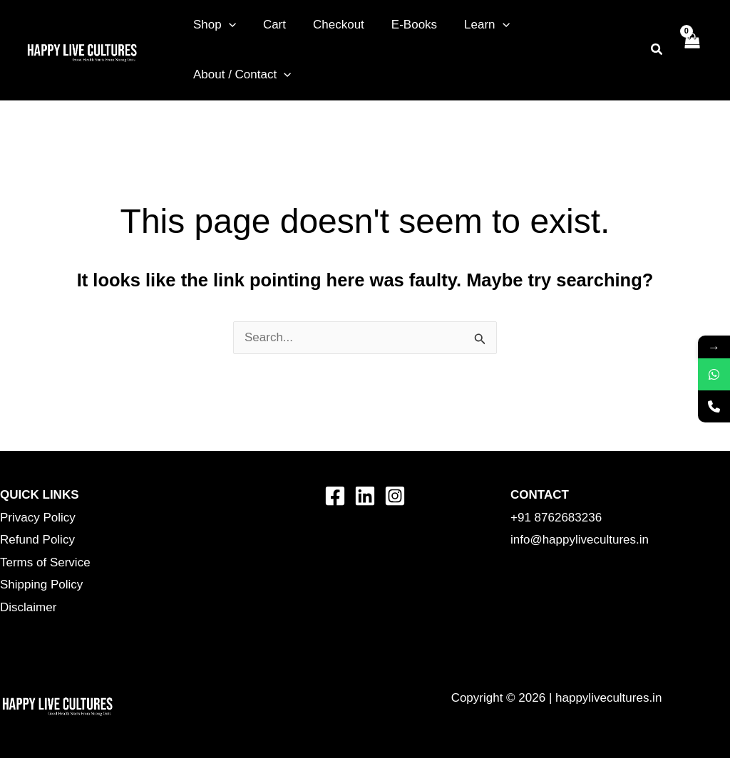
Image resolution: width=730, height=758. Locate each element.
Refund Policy (37, 539)
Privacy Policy (38, 517)
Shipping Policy (41, 584)
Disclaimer (28, 607)
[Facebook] (335, 496)
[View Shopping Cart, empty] (691, 50)
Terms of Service (45, 562)
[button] (227, 25)
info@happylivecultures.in (579, 539)
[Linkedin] (365, 496)
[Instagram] (395, 496)
